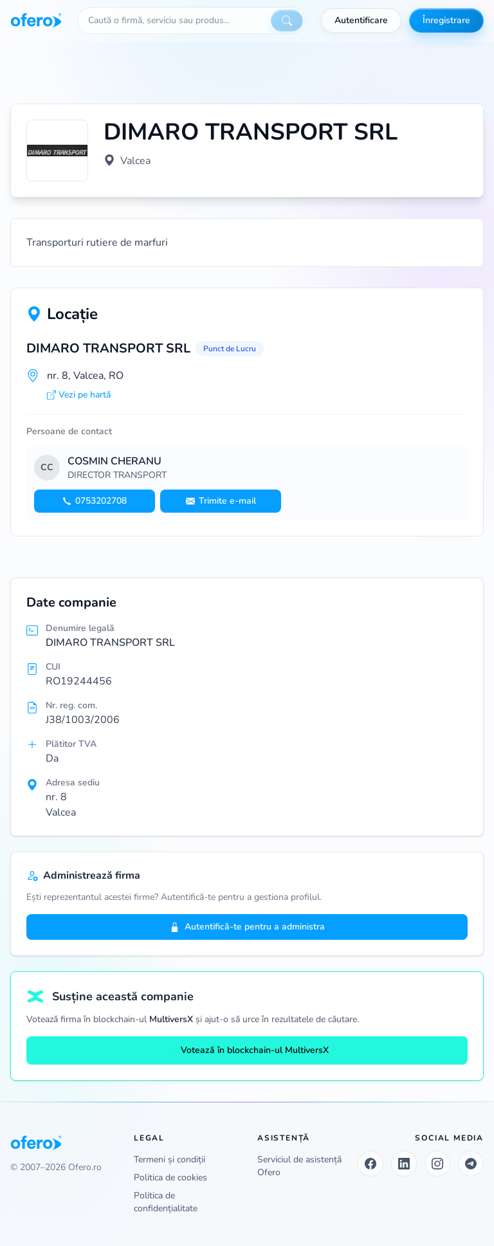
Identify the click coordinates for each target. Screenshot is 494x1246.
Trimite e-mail (221, 501)
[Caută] (287, 21)
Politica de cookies (170, 1177)
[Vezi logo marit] (57, 150)
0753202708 (94, 501)
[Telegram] (471, 1164)
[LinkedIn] (404, 1164)
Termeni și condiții (169, 1159)
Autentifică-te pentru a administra (247, 927)
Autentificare (361, 20)
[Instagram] (437, 1164)
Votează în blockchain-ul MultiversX (247, 1050)
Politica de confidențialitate (165, 1201)
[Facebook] (370, 1164)
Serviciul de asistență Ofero (299, 1165)
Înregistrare (446, 20)
